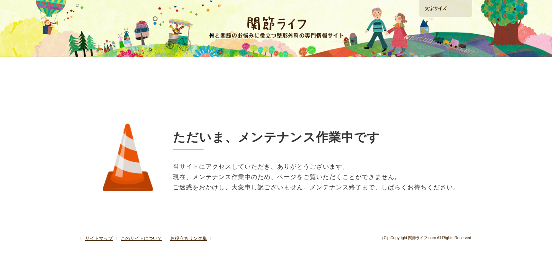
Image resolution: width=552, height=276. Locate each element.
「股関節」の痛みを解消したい (197, 66)
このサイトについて (141, 238)
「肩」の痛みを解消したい (276, 66)
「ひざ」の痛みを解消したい (119, 66)
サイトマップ (99, 238)
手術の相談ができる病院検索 (445, 49)
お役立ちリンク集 (188, 238)
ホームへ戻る (103, 8)
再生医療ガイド (353, 66)
